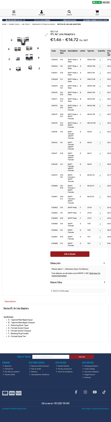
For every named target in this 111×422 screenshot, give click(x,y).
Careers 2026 (9, 374)
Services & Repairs (91, 372)
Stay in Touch (24, 356)
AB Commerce (104, 408)
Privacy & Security (64, 369)
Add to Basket (70, 254)
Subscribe (82, 357)
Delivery (33, 372)
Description (10, 301)
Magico (88, 408)
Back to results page (61, 291)
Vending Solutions (90, 366)
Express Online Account (39, 366)
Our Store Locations (11, 372)
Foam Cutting (89, 369)
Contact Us (8, 369)
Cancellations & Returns (39, 374)
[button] (46, 35)
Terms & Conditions (64, 372)
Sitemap (87, 377)
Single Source (89, 374)
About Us (7, 366)
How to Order (35, 369)
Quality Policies (62, 366)
